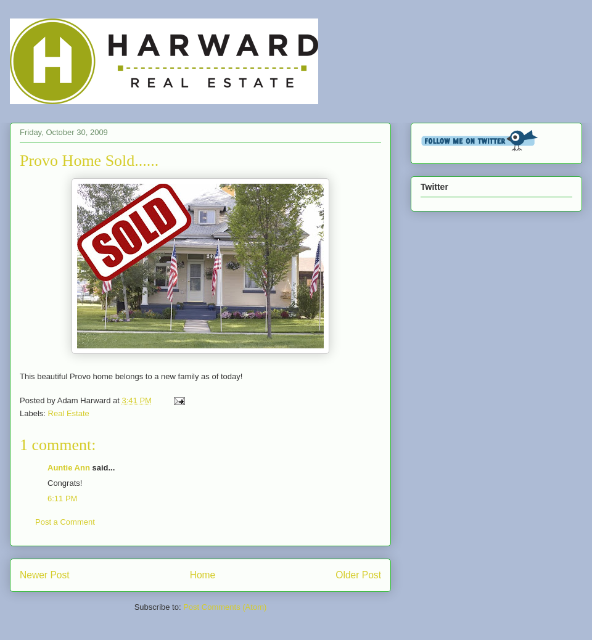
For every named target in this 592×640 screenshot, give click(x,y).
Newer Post (45, 575)
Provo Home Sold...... (89, 161)
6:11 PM (62, 498)
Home (203, 575)
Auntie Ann (68, 467)
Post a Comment (65, 522)
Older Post (358, 575)
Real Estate (68, 413)
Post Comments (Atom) (224, 607)
